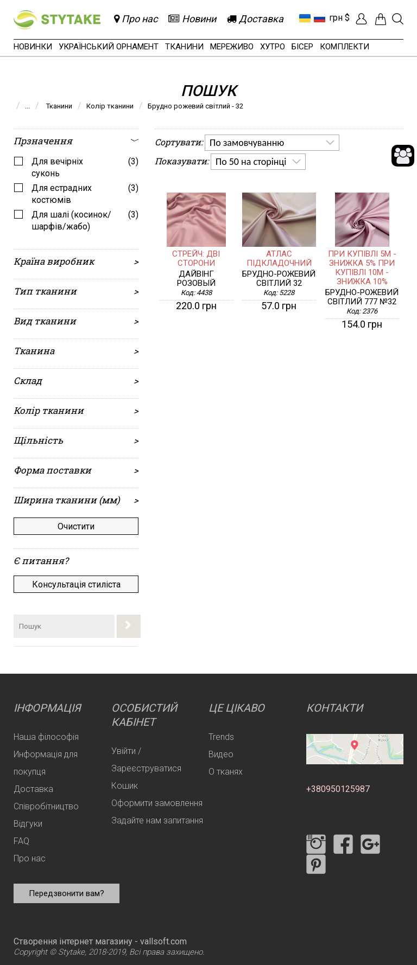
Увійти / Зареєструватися (146, 760)
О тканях (225, 771)
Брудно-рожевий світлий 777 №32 (362, 297)
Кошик (124, 786)
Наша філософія (46, 737)
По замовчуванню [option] (247, 143)
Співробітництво (46, 806)
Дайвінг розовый (196, 279)
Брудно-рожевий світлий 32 (278, 279)
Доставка (33, 789)
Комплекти (344, 47)
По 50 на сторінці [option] (251, 162)
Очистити (76, 526)
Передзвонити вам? (66, 893)
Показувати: (181, 161)
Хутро (272, 47)
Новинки (33, 47)
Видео (220, 754)
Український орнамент (109, 47)
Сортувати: (179, 142)
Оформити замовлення (157, 803)
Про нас (30, 858)
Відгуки (28, 824)
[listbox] (272, 143)
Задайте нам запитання (157, 820)
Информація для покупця (46, 763)
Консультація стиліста (76, 584)
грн (336, 17)
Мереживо (232, 47)
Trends (221, 737)
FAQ (21, 841)
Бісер (302, 47)
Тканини (184, 47)
